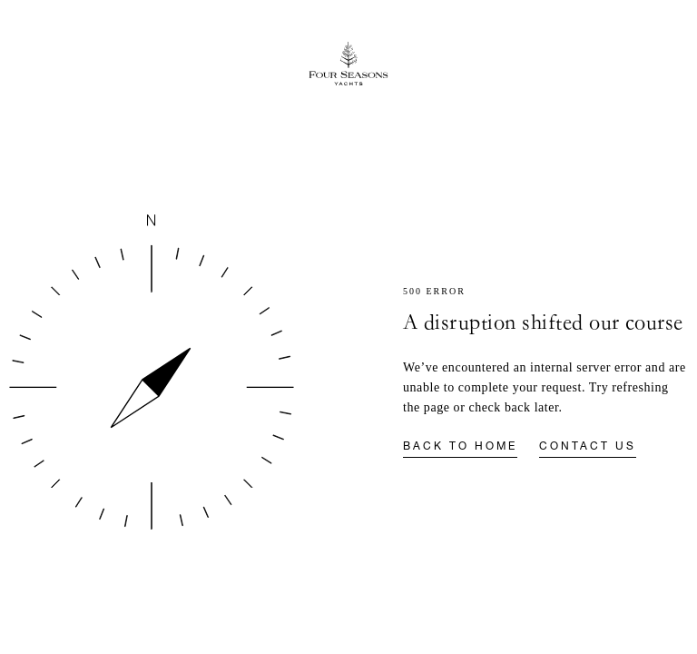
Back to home (460, 446)
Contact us (587, 446)
